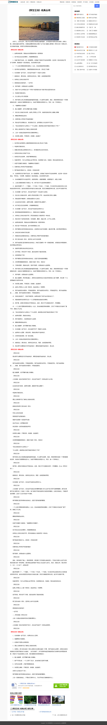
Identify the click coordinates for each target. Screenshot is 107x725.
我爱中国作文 (80, 14)
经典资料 (79, 2)
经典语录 (68, 2)
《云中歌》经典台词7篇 (17, 711)
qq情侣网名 (79, 63)
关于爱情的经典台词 (45, 711)
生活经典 (97, 2)
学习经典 (85, 2)
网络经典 (32, 2)
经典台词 (39, 2)
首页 (27, 2)
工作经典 (91, 2)
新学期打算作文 (93, 66)
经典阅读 (73, 2)
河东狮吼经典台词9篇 (20, 715)
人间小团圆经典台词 (62, 715)
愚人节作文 (92, 53)
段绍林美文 (50, 723)
